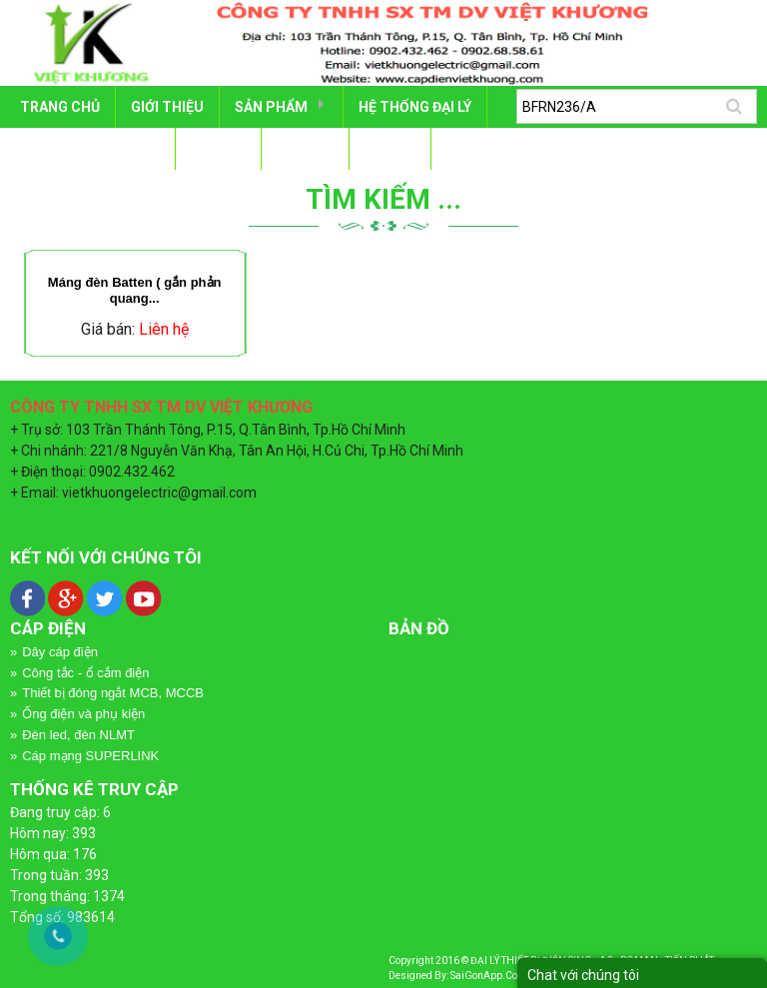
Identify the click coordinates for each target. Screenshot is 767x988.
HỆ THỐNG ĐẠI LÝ (415, 107)
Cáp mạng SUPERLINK (90, 755)
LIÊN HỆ (390, 149)
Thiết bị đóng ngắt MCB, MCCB (113, 692)
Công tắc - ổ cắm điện (85, 672)
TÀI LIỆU (218, 149)
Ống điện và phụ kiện (83, 713)
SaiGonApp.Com (488, 975)
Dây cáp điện (60, 651)
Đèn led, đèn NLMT (78, 734)
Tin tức (305, 149)
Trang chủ (60, 107)
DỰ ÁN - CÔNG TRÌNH (90, 149)
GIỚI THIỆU (167, 107)
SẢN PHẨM (271, 107)
